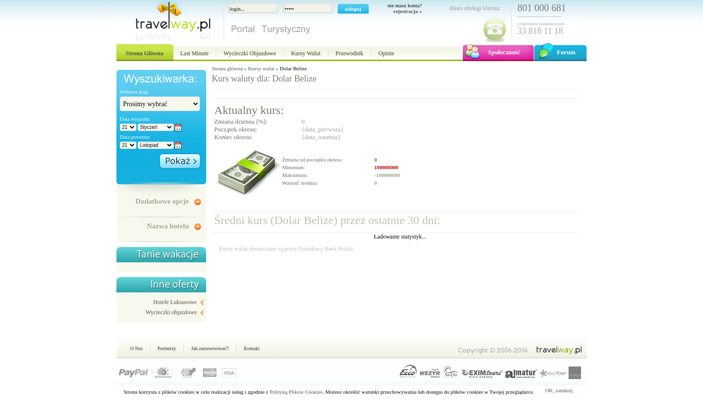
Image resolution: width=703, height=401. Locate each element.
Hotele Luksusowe (175, 302)
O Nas (137, 348)
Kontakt (252, 348)
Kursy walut (261, 68)
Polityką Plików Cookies (296, 392)
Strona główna (227, 68)
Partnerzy (167, 348)
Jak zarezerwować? (210, 348)
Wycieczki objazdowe (171, 312)
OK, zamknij (559, 390)
